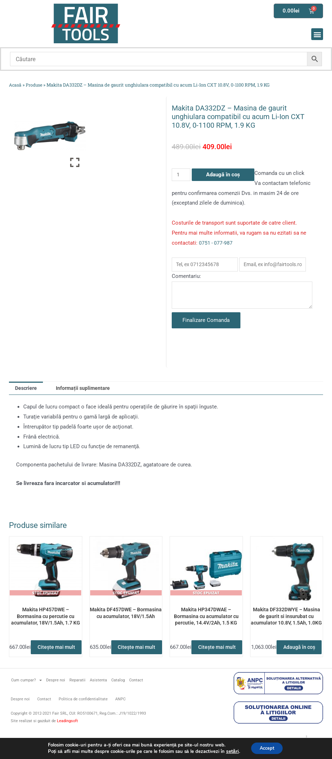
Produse (35, 85)
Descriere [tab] (27, 396)
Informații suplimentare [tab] (87, 396)
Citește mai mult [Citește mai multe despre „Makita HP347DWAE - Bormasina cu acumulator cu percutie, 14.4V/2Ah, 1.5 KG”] (206, 667)
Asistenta (98, 702)
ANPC (120, 721)
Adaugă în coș (224, 174)
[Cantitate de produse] (181, 174)
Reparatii (77, 702)
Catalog (118, 702)
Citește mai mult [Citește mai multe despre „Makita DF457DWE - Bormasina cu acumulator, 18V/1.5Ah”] (126, 667)
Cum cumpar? (26, 703)
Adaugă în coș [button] (286, 667)
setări (229, 751)
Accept (266, 747)
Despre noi (55, 702)
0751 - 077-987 (216, 243)
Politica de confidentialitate (83, 721)
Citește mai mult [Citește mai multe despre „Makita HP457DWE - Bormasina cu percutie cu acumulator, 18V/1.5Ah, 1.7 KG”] (45, 667)
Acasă (15, 85)
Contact (136, 702)
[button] (317, 34)
